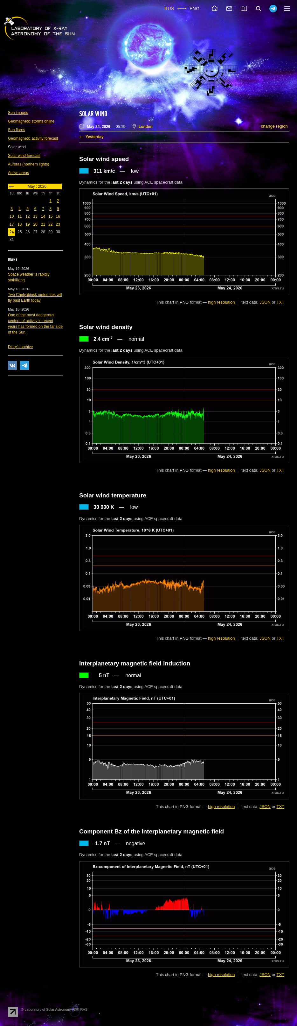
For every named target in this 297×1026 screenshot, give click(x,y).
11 (19, 216)
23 (58, 224)
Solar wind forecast (24, 155)
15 (50, 216)
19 (27, 224)
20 (35, 224)
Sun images (18, 112)
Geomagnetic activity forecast (33, 138)
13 (35, 216)
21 (43, 224)
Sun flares (16, 130)
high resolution (221, 302)
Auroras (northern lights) (28, 164)
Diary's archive (20, 347)
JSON (265, 302)
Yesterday (95, 137)
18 (19, 224)
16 (58, 216)
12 (27, 216)
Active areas (18, 173)
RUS (169, 8)
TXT (280, 302)
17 (12, 224)
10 (12, 216)
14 (43, 216)
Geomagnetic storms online (31, 121)
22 (50, 224)
